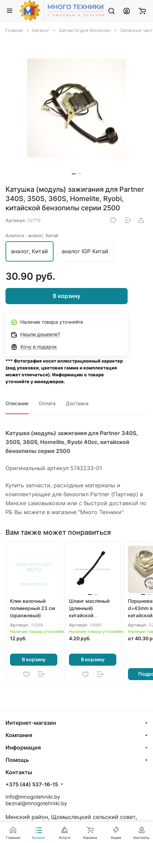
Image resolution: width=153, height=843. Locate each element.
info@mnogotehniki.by (32, 797)
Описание (16, 403)
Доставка (77, 403)
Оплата (47, 403)
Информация (23, 747)
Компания (18, 735)
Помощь (17, 759)
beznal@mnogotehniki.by (36, 803)
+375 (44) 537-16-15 (31, 784)
